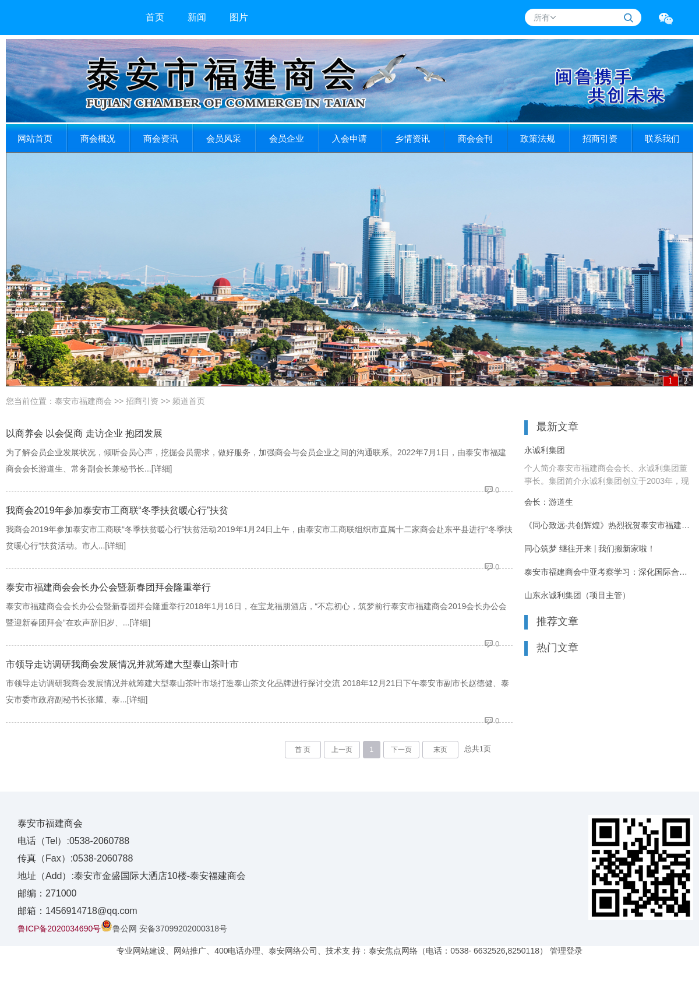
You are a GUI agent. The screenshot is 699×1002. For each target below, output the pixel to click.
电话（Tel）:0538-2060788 (73, 841)
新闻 (197, 17)
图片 (239, 17)
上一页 (341, 750)
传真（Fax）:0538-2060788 (75, 858)
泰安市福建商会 (83, 401)
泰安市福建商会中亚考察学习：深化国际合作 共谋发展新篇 (608, 571)
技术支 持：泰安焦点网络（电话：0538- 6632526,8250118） (436, 950)
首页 (155, 17)
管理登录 (566, 950)
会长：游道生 (548, 502)
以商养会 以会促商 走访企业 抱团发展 (84, 433)
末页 (440, 750)
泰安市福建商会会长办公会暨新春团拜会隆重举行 (108, 587)
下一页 (401, 750)
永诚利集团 (544, 450)
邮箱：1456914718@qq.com (77, 911)
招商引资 (142, 401)
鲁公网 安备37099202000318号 (164, 928)
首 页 (302, 750)
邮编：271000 (46, 893)
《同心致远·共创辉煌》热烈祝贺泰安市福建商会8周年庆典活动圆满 (608, 525)
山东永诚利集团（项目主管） (577, 595)
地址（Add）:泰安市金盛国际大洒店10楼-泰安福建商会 (131, 876)
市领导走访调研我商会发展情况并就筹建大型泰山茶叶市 (122, 664)
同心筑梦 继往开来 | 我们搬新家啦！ (589, 548)
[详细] (161, 468)
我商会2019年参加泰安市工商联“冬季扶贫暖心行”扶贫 (117, 510)
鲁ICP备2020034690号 (59, 928)
